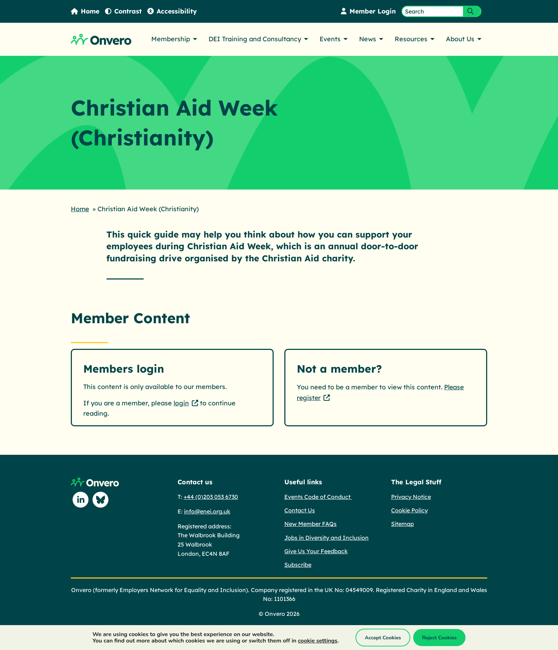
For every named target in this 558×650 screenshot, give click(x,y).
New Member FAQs (310, 523)
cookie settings (317, 641)
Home (85, 11)
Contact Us (299, 510)
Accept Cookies (383, 637)
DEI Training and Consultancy (255, 39)
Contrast (124, 11)
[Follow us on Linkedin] (81, 500)
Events (330, 39)
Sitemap (402, 523)
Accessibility (173, 11)
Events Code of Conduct (318, 496)
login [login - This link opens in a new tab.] (181, 402)
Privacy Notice (411, 496)
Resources (411, 39)
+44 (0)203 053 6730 (211, 496)
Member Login (368, 11)
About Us (460, 39)
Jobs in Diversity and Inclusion (326, 537)
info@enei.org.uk (207, 511)
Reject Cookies (439, 637)
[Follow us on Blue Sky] (101, 500)
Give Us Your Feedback (316, 551)
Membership (170, 39)
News (367, 39)
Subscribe (297, 564)
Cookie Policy (409, 510)
